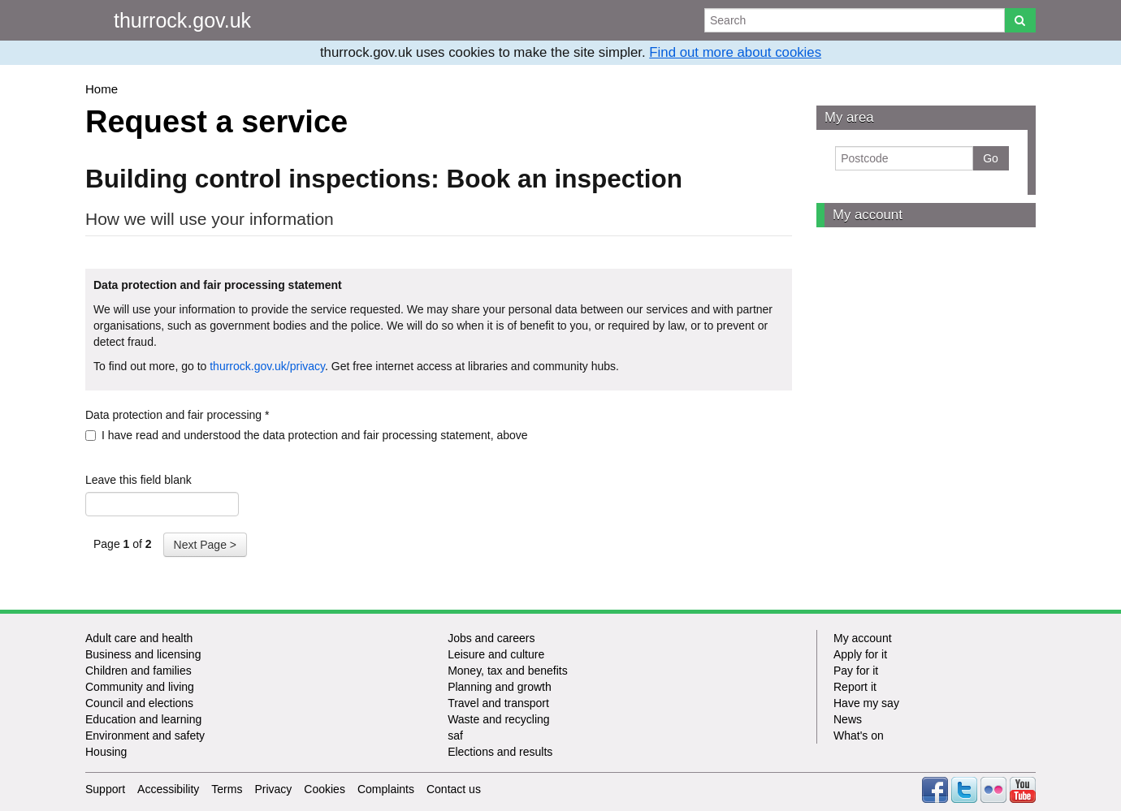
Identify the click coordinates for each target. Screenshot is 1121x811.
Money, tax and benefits (508, 670)
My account (867, 214)
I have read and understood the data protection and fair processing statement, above (306, 435)
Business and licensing (143, 654)
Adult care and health (139, 638)
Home (101, 89)
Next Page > (205, 544)
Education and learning (143, 719)
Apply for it (860, 654)
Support (105, 789)
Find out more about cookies (735, 52)
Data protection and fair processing (177, 414)
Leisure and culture (496, 654)
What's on (858, 735)
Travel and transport (498, 703)
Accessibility (168, 789)
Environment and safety (145, 735)
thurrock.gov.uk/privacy (267, 366)
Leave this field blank (138, 479)
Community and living (139, 686)
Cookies (324, 789)
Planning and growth (500, 686)
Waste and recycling (499, 719)
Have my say (866, 703)
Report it (854, 686)
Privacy (273, 789)
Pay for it (855, 670)
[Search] (1020, 20)
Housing (106, 751)
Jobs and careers (491, 638)
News (847, 719)
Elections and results (500, 751)
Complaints (385, 789)
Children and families (138, 670)
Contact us (453, 789)
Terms (226, 789)
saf (455, 735)
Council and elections (139, 703)
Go (990, 158)
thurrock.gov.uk (182, 20)
